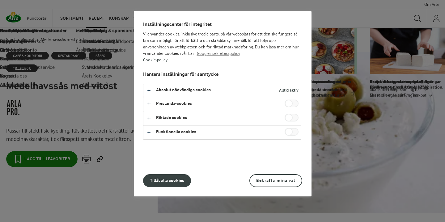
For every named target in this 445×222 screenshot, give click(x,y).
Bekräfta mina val (275, 180)
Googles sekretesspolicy (218, 53)
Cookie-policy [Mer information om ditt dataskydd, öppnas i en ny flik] (155, 60)
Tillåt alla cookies (167, 180)
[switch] (292, 103)
